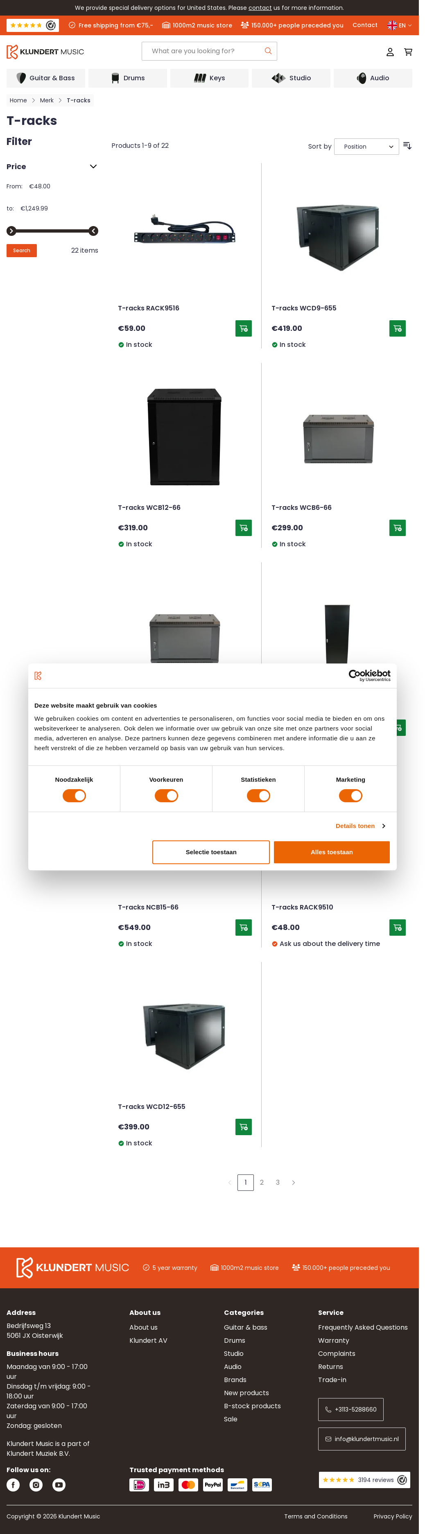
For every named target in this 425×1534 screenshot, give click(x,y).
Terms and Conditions (316, 1516)
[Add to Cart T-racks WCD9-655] (397, 328)
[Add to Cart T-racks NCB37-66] (397, 727)
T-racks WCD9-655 (304, 309)
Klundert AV (148, 1340)
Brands (235, 1380)
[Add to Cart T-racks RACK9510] (397, 927)
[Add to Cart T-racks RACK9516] (243, 328)
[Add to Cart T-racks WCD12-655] (243, 1127)
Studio (234, 1353)
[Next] (293, 1182)
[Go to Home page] (74, 52)
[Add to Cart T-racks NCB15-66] (243, 927)
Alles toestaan (332, 851)
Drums (234, 1340)
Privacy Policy (393, 1516)
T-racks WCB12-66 (149, 508)
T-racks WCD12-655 (151, 1107)
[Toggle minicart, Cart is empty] (405, 52)
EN (399, 25)
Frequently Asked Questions (363, 1327)
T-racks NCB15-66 (148, 908)
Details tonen (355, 825)
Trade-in (332, 1380)
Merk (47, 100)
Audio (233, 1366)
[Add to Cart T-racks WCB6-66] (397, 528)
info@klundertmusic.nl (362, 1439)
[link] (230, 1182)
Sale (230, 1419)
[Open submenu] (46, 78)
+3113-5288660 (351, 1409)
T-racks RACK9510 (302, 908)
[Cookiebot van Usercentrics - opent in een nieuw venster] (355, 676)
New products (246, 1393)
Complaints (336, 1353)
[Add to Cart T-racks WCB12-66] (243, 528)
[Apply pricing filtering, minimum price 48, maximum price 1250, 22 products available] (22, 250)
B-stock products (252, 1406)
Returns (330, 1366)
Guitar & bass (245, 1327)
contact (260, 8)
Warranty (333, 1340)
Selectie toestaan (211, 851)
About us (143, 1327)
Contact (365, 25)
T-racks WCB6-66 (301, 508)
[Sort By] (366, 146)
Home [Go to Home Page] (18, 100)
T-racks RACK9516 (148, 309)
